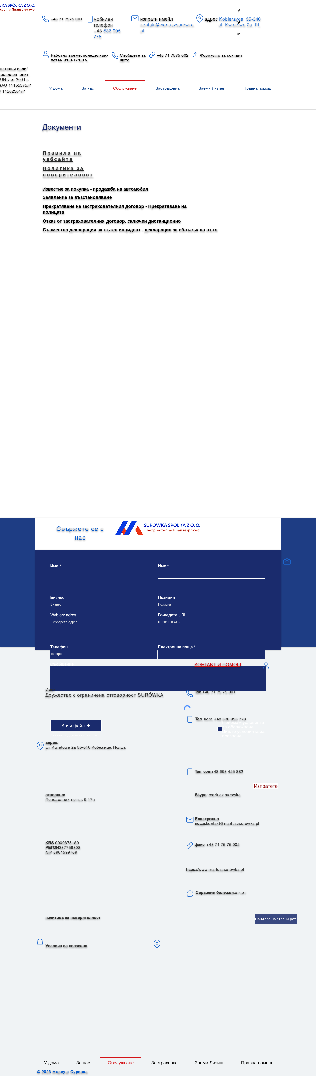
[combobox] (103, 622)
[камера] (287, 561)
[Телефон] (45, 19)
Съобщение (62, 664)
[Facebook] (239, 11)
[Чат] (190, 894)
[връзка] (190, 845)
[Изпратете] (265, 786)
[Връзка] (152, 55)
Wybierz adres (63, 615)
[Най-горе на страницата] (276, 919)
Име (54, 566)
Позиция (166, 597)
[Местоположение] (200, 18)
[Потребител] (45, 54)
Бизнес (57, 597)
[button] (76, 725)
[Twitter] (239, 22)
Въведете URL (172, 615)
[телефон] (90, 19)
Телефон (59, 647)
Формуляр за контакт (221, 55)
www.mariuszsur (214, 869)
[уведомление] (40, 942)
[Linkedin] (239, 34)
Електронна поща (175, 647)
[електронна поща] (135, 18)
